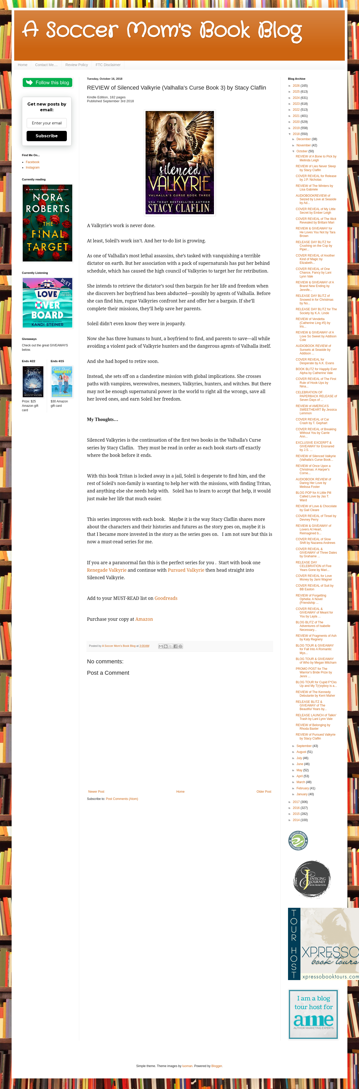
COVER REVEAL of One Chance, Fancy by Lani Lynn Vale (313, 272)
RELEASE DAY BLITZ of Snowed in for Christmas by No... (314, 299)
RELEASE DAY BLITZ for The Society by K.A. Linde (316, 311)
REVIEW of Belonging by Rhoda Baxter (313, 726)
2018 (297, 134)
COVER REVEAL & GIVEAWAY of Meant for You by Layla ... (314, 612)
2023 (297, 104)
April (300, 776)
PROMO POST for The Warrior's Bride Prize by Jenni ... (314, 672)
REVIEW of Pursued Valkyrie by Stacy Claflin (316, 736)
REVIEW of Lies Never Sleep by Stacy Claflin (316, 168)
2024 (297, 98)
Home (22, 65)
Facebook (32, 162)
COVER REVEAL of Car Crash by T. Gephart (312, 421)
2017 (297, 802)
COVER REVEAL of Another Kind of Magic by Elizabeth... (315, 259)
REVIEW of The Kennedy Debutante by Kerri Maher (315, 693)
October (302, 151)
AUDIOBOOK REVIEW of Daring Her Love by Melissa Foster (313, 483)
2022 (297, 110)
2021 (297, 116)
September (305, 746)
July (300, 758)
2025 (297, 91)
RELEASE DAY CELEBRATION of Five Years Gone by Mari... (313, 566)
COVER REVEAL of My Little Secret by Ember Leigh (316, 210)
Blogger (216, 1066)
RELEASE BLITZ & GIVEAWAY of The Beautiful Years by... (311, 705)
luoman (187, 1066)
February (303, 788)
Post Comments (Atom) (122, 799)
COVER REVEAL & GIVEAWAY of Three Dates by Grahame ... (316, 552)
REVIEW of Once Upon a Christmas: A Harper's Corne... (313, 469)
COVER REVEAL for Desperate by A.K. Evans (315, 361)
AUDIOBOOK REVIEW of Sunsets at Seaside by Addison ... (313, 349)
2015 (297, 814)
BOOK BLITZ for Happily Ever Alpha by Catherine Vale (316, 371)
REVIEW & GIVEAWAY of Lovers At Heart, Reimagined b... (313, 529)
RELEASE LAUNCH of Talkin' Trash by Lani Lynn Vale (316, 717)
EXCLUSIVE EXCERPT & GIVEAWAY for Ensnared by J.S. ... (315, 446)
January (302, 794)
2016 (297, 808)
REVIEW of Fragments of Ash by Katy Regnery (316, 637)
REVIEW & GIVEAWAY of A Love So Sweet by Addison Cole (316, 336)
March (301, 782)
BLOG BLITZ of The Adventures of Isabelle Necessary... (313, 626)
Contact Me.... (46, 65)
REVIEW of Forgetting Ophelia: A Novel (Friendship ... (311, 599)
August (302, 752)
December (304, 139)
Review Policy (77, 65)
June (300, 764)
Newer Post (96, 791)
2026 (297, 86)
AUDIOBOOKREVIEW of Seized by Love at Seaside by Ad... (316, 199)
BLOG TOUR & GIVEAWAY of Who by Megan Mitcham (316, 660)
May (300, 770)
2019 (297, 128)
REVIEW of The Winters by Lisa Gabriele (314, 187)
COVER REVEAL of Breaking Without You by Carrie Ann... (316, 433)
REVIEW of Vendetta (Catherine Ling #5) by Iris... (313, 322)
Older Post (264, 791)
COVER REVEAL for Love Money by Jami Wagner (314, 577)
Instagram (32, 167)
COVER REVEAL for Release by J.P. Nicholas (316, 177)
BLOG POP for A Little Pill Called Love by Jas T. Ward (313, 496)
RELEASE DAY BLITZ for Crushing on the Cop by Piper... (314, 245)
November (304, 145)
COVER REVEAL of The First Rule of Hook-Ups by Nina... (316, 382)
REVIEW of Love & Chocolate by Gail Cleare (316, 508)
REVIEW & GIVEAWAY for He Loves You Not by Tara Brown (316, 232)
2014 (297, 820)
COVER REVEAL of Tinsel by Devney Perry (316, 517)
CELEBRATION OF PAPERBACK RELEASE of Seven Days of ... (316, 396)
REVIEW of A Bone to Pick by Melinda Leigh (316, 158)
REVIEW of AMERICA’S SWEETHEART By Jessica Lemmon (316, 409)
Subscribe (47, 135)
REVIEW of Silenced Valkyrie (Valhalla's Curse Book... (316, 458)
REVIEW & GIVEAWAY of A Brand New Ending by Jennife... (315, 286)
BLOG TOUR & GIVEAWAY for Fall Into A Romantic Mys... (315, 649)
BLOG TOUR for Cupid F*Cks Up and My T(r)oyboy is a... (316, 684)
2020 (297, 122)
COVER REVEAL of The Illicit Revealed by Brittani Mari (316, 220)
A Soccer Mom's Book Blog (161, 31)
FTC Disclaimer (108, 65)
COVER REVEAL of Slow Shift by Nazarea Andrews (315, 541)
